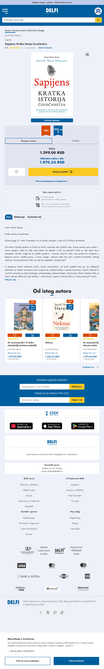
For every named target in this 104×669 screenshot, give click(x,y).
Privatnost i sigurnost (29, 523)
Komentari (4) (34, 216)
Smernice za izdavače (29, 501)
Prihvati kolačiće (76, 660)
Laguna (8, 39)
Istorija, (8, 30)
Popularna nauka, (19, 30)
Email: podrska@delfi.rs (52, 471)
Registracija (75, 517)
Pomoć (29, 534)
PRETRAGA (77, 386)
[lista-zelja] (15, 335)
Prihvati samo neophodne (27, 660)
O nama (75, 501)
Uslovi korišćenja (29, 528)
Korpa (75, 523)
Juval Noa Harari (13, 35)
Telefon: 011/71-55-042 (52, 468)
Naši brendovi (75, 495)
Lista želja (75, 528)
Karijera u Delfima (75, 490)
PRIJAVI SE (77, 400)
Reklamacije (29, 517)
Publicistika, (32, 30)
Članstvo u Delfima (29, 484)
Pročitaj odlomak (52, 120)
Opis (8, 216)
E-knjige (41, 30)
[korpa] (32, 335)
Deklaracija (19, 216)
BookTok (29, 506)
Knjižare (75, 484)
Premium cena (49, 158)
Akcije (29, 495)
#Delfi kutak (29, 490)
